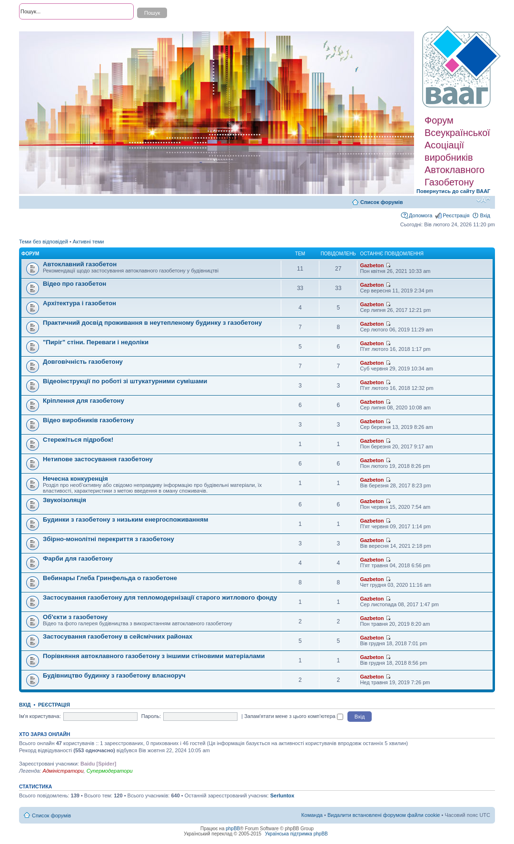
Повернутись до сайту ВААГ (453, 191)
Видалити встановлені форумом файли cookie (383, 815)
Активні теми (88, 241)
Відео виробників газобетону (88, 420)
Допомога (420, 215)
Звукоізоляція (64, 500)
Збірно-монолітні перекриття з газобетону (108, 539)
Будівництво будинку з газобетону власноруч (114, 675)
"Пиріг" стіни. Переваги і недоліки (95, 342)
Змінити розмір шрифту (483, 200)
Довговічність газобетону (83, 361)
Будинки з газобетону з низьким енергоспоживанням (125, 519)
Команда (312, 815)
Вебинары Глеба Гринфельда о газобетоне (110, 578)
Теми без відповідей (43, 241)
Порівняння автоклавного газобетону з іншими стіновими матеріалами (154, 656)
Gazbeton (372, 265)
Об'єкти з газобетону (75, 617)
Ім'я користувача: (40, 716)
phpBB (233, 828)
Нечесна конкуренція (75, 478)
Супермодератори (110, 771)
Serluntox (282, 795)
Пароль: (151, 716)
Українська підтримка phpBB (296, 833)
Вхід (485, 215)
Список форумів (381, 202)
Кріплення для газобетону (83, 400)
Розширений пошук (42, 28)
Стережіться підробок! (78, 439)
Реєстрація (456, 215)
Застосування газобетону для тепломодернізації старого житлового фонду (160, 597)
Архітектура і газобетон (79, 303)
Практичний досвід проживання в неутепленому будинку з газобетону (152, 322)
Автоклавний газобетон (80, 264)
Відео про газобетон (74, 283)
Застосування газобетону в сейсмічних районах (117, 636)
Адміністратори (62, 771)
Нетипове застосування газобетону (98, 459)
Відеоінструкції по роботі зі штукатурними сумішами (125, 381)
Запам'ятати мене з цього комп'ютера (293, 716)
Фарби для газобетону (78, 558)
